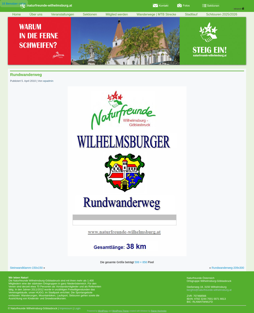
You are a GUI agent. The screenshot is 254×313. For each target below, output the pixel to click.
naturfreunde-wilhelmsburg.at (49, 5)
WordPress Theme (120, 311)
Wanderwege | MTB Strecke (156, 14)
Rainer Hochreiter (158, 311)
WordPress (103, 311)
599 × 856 (141, 262)
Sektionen (90, 14)
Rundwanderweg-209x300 (228, 267)
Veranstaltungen (62, 14)
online (14, 3)
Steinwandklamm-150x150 (26, 267)
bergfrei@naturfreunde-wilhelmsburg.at (209, 289)
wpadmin (48, 80)
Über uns (36, 14)
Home (16, 14)
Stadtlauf (191, 14)
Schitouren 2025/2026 (221, 14)
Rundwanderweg (26, 74)
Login (77, 308)
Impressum (65, 308)
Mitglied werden (117, 14)
